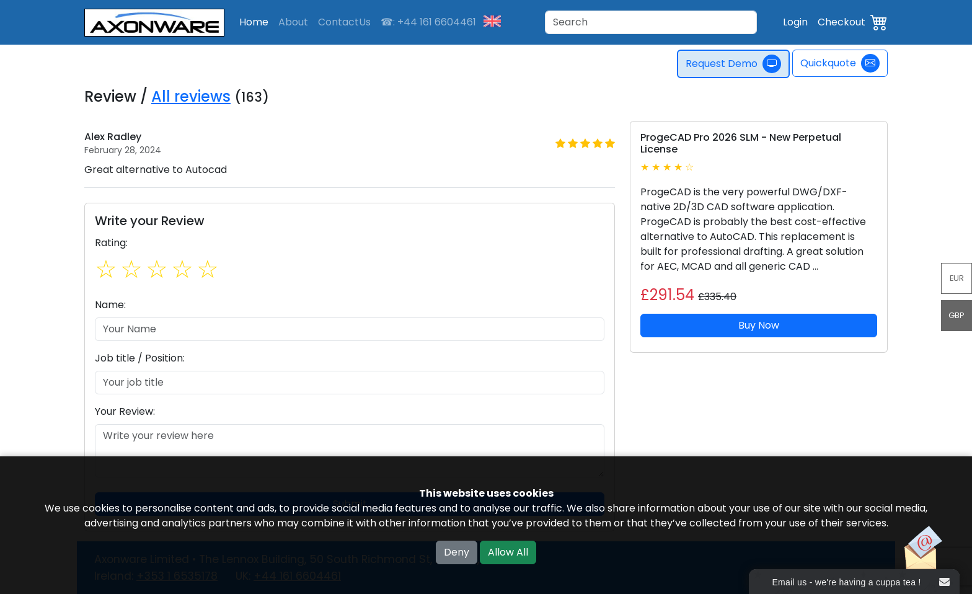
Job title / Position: (140, 358)
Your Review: (125, 411)
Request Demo (734, 64)
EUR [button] (957, 278)
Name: (110, 305)
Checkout (841, 22)
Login (795, 22)
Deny (456, 552)
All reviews (191, 96)
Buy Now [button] (758, 325)
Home (253, 22)
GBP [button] (956, 315)
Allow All (508, 552)
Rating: (111, 243)
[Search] (651, 22)
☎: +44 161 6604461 (428, 22)
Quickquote (840, 63)
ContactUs (344, 22)
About (293, 22)
